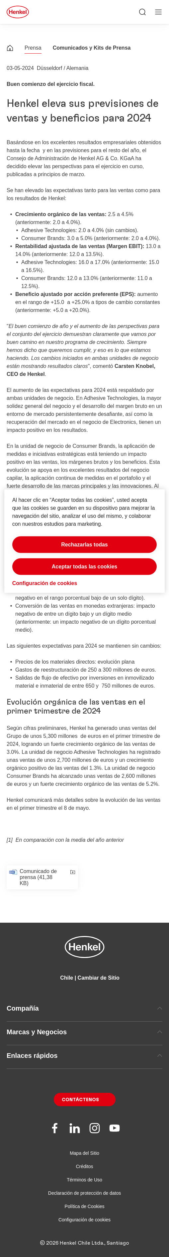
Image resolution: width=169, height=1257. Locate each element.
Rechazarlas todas (84, 544)
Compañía (84, 1008)
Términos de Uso (84, 1179)
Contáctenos (80, 1100)
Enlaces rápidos (84, 1055)
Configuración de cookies (84, 1219)
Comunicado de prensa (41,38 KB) (38, 877)
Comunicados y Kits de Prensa (92, 48)
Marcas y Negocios (84, 1032)
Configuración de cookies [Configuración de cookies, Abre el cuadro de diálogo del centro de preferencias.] (44, 583)
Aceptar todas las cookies (84, 566)
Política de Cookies (85, 1206)
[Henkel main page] (18, 12)
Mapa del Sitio (84, 1153)
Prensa (33, 48)
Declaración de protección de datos (84, 1193)
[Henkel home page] (10, 49)
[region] (84, 541)
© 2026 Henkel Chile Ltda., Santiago (84, 1243)
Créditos (84, 1166)
